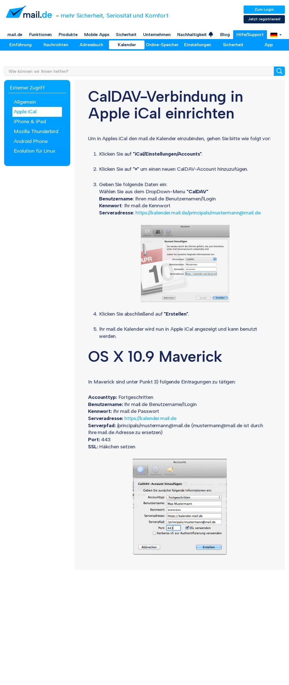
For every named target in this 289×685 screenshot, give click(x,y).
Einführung (20, 44)
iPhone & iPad (30, 121)
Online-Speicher (162, 44)
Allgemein (25, 102)
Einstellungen (197, 44)
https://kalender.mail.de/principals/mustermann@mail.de (197, 213)
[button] (276, 34)
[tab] (37, 88)
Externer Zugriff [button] (27, 88)
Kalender (127, 44)
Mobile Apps (96, 34)
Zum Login (264, 9)
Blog (225, 34)
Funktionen (40, 34)
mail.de (14, 34)
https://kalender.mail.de (150, 418)
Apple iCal (25, 112)
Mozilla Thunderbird (36, 131)
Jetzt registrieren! (264, 19)
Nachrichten (55, 44)
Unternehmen (157, 34)
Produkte (68, 34)
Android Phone (30, 141)
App (269, 44)
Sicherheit (126, 34)
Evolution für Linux (34, 151)
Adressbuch (91, 44)
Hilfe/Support (249, 34)
